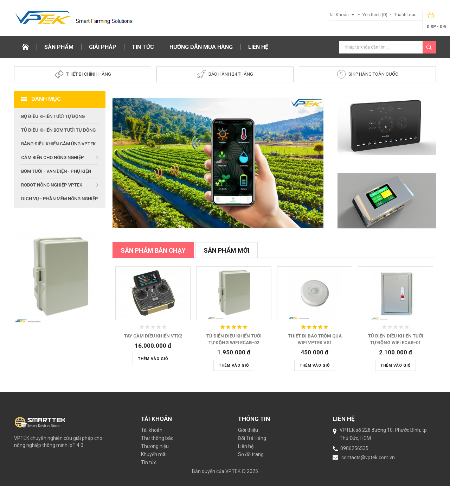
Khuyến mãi (154, 454)
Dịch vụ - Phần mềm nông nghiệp (59, 198)
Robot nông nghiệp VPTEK (51, 185)
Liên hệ (258, 47)
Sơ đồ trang (251, 454)
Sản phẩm (58, 47)
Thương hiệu (155, 446)
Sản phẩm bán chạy (153, 250)
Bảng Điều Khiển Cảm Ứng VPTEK (58, 143)
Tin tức (143, 47)
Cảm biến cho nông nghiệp (52, 157)
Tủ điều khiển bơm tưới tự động (58, 130)
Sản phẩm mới (227, 250)
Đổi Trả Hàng (252, 438)
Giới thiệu (248, 430)
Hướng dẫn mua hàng (201, 47)
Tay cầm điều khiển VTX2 (153, 336)
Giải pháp (102, 47)
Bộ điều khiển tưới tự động (53, 116)
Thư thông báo (157, 438)
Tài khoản (151, 430)
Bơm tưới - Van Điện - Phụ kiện (56, 171)
